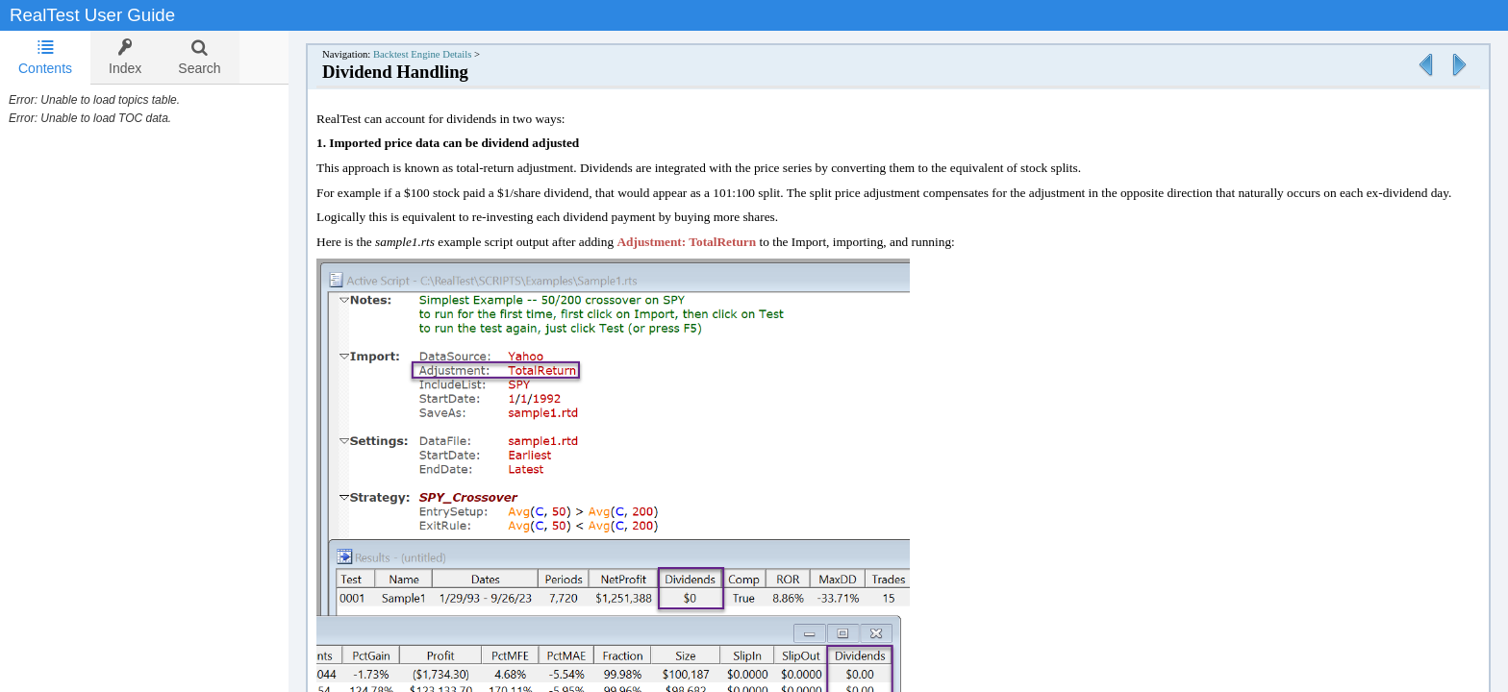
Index (125, 57)
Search (199, 57)
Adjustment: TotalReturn (705, 242)
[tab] (45, 58)
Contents (45, 57)
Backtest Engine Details (441, 54)
